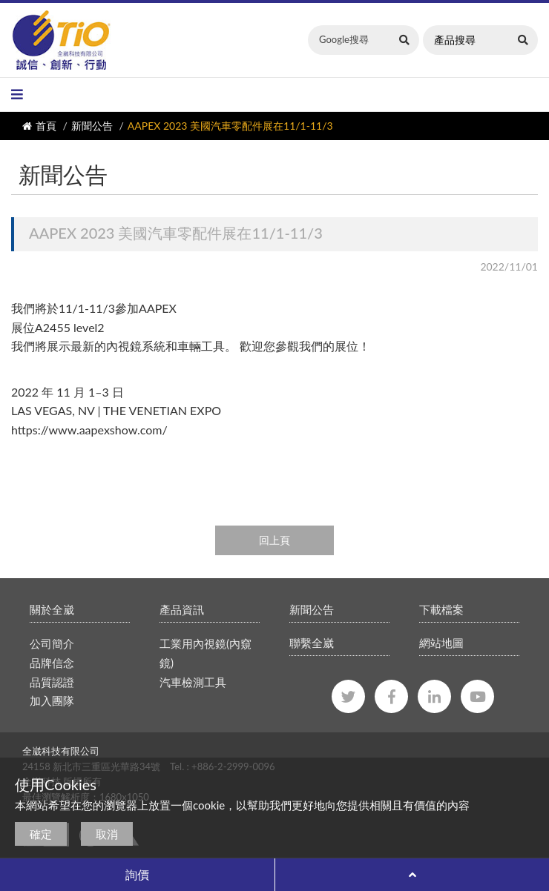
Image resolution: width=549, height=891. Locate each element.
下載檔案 (441, 609)
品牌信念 (52, 662)
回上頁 (274, 540)
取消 (107, 834)
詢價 (137, 874)
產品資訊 (182, 609)
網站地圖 (441, 642)
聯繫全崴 (311, 642)
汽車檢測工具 (193, 682)
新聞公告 (92, 125)
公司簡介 (52, 643)
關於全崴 (52, 609)
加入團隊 (52, 700)
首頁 (46, 125)
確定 (41, 834)
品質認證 (52, 682)
